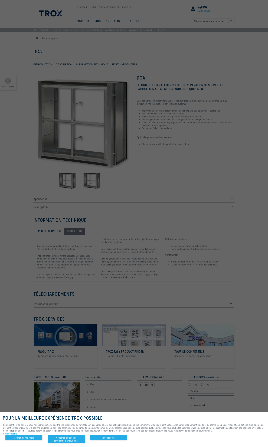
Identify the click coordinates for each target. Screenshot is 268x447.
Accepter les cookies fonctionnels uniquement (66, 439)
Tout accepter (108, 437)
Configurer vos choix (24, 437)
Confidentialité (10, 433)
